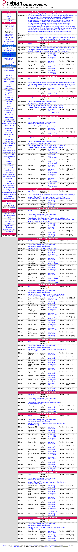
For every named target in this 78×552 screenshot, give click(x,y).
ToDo (13, 207)
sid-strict (9, 75)
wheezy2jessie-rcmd (9, 174)
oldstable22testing (9, 143)
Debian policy (9, 29)
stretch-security (9, 134)
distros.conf (8, 35)
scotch (59, 39)
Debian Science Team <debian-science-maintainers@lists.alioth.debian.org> (51, 47)
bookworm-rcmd (9, 88)
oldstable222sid (9, 141)
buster (9, 106)
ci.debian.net (9, 231)
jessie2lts (9, 161)
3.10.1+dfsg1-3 (52, 511)
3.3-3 (53, 225)
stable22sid (9, 104)
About (9, 14)
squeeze (9, 196)
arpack (42, 38)
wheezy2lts (9, 179)
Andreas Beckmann (56, 545)
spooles (67, 39)
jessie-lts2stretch (9, 154)
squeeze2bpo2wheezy (9, 192)
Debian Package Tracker (9, 222)
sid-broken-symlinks (9, 82)
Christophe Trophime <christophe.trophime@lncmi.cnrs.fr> (46, 84)
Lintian (9, 219)
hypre (54, 38)
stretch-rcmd (9, 132)
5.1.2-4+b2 (55, 256)
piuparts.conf (9, 34)
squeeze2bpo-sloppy (9, 190)
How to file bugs (9, 25)
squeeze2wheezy (9, 187)
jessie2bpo (9, 159)
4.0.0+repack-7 (52, 152)
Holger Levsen (66, 545)
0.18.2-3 (54, 299)
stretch (9, 130)
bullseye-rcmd (9, 93)
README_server (9, 41)
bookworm (9, 86)
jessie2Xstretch (9, 148)
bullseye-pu (9, 97)
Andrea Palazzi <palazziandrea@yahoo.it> (59, 86)
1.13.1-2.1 (55, 90)
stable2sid (9, 101)
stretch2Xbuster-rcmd (9, 55)
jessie (9, 163)
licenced (13, 545)
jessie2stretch (9, 145)
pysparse (54, 39)
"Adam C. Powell (65, 50)
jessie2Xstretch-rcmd (9, 152)
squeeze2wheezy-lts (9, 185)
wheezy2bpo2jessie (9, 176)
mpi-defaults (67, 38)
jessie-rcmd (9, 165)
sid (9, 73)
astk (46, 38)
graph (11, 64)
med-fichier (60, 38)
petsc (49, 39)
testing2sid (9, 84)
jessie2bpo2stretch (9, 157)
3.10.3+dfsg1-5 (52, 386)
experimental (9, 68)
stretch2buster (9, 117)
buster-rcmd (9, 108)
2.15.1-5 (54, 133)
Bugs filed (9, 48)
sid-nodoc (9, 77)
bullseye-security (9, 95)
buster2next (9, 115)
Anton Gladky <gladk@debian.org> (54, 107)
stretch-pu (9, 137)
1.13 (53, 202)
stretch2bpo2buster (9, 126)
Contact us (9, 20)
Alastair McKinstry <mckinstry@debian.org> (56, 198)
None (53, 59)
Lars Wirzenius (33, 545)
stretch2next (9, 139)
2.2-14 (54, 532)
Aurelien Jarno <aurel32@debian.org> (40, 145)
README (9, 39)
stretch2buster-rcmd (9, 121)
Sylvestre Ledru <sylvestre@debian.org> (56, 51)
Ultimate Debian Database (9, 226)
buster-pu (9, 112)
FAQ (9, 18)
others (74, 545)
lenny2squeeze (9, 198)
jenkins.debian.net (9, 229)
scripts (6, 37)
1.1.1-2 (54, 407)
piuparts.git (16, 546)
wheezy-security (9, 183)
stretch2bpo (9, 128)
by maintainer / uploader (9, 58)
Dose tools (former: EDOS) (9, 216)
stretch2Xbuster (9, 119)
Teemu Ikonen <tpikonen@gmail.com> (40, 105)
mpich (73, 38)
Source (9, 203)
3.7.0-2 (54, 55)
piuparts (4, 545)
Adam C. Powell (55, 402)
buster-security (9, 110)
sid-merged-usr (9, 79)
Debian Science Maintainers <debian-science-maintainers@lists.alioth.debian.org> (42, 102)
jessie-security (9, 168)
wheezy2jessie (8, 172)
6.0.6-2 (54, 436)
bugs (12, 205)
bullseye (9, 90)
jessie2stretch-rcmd (9, 150)
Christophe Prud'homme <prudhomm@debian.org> (44, 50)
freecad (50, 38)
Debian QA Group (8, 213)
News (9, 16)
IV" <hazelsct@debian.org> (36, 86)
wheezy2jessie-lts (9, 170)
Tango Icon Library (48, 546)
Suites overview (9, 50)
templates (11, 26)
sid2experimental (9, 70)
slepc (63, 39)
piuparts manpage (9, 44)
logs (12, 37)
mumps (42, 39)
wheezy (9, 181)
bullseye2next (9, 99)
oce (46, 39)
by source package (9, 62)
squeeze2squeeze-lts (9, 194)
